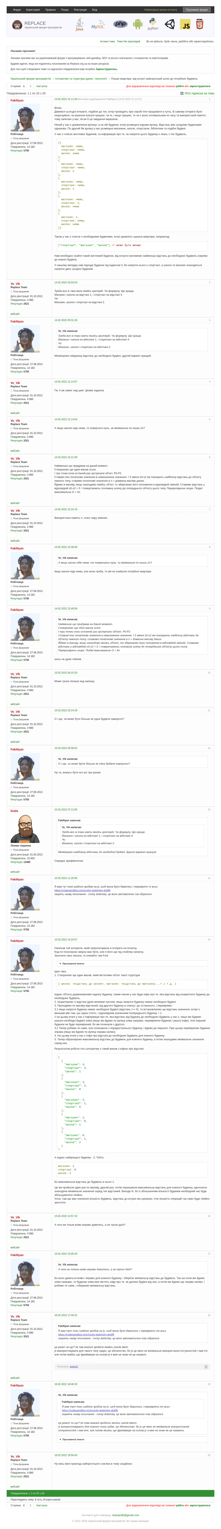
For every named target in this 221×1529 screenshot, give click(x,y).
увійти (180, 86)
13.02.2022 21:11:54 (65, 99)
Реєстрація (80, 9)
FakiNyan (17, 100)
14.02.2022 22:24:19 (65, 509)
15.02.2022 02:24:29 (65, 710)
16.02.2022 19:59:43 (65, 1455)
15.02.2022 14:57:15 (65, 1216)
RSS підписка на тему (199, 93)
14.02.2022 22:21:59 (65, 457)
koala (14, 811)
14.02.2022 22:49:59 (65, 608)
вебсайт (15, 314)
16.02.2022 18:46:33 (65, 1384)
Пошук (65, 9)
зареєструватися (200, 86)
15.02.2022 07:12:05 (65, 809)
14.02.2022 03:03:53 (65, 282)
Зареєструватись (106, 69)
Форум (17, 9)
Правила (50, 9)
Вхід (94, 9)
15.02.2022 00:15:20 (65, 672)
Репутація (16, 150)
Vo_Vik (15, 283)
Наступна (41, 86)
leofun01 (74, 1366)
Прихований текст (71, 963)
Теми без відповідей (128, 41)
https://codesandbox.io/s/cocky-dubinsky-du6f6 (82, 890)
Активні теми (107, 41)
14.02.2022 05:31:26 (65, 320)
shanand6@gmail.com (125, 1515)
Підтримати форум (197, 9)
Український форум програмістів (30, 78)
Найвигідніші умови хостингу (160, 9)
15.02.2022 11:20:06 (65, 878)
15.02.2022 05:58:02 (65, 748)
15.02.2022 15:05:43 (65, 1253)
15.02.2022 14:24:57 (65, 939)
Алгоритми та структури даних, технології (81, 78)
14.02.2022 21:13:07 (65, 381)
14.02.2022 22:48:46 (65, 547)
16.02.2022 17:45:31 (65, 1315)
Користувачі (33, 9)
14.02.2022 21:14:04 (65, 419)
